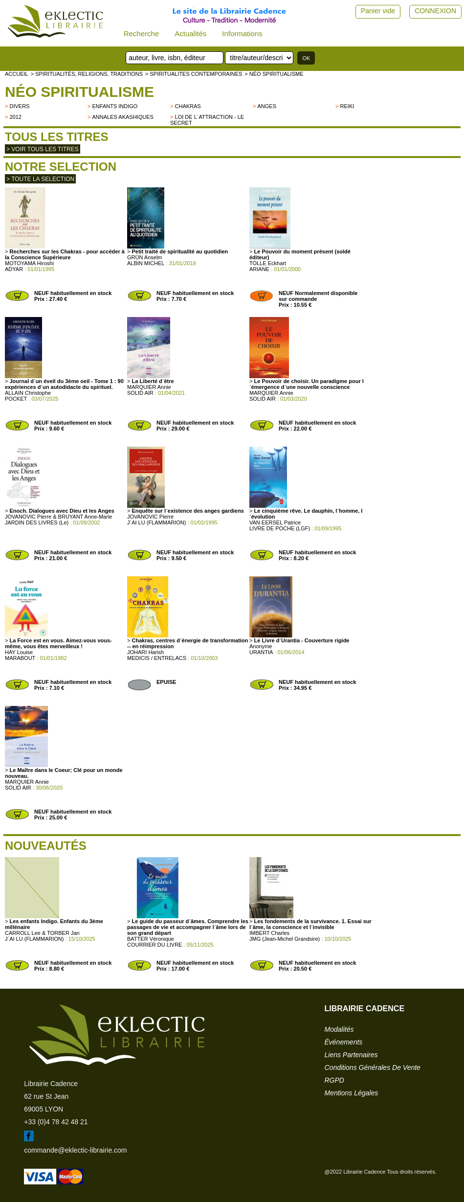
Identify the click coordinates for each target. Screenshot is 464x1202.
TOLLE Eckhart (267, 263)
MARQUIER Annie (149, 387)
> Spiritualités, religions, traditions (87, 74)
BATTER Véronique (150, 939)
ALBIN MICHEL (145, 263)
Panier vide (378, 11)
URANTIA (261, 652)
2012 (15, 117)
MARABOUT (20, 658)
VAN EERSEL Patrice (275, 522)
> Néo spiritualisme (273, 74)
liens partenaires (351, 1055)
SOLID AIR (140, 393)
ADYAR (14, 269)
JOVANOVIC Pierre (150, 517)
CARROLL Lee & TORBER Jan (42, 933)
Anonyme (260, 646)
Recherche (141, 33)
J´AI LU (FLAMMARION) (156, 522)
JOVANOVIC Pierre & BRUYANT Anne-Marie (58, 517)
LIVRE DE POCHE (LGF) (279, 528)
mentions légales (351, 1093)
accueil (16, 74)
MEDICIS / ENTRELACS (156, 658)
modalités (339, 1029)
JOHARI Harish (145, 652)
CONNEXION (435, 11)
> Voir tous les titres (42, 149)
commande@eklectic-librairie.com (75, 1150)
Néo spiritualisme (79, 92)
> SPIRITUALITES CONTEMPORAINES (193, 74)
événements (344, 1042)
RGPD (334, 1080)
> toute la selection (40, 179)
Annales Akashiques (123, 117)
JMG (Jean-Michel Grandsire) (284, 939)
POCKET (16, 399)
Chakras (188, 106)
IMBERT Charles (269, 933)
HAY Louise (19, 652)
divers (19, 106)
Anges (267, 106)
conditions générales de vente (372, 1067)
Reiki (347, 106)
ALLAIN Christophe (28, 393)
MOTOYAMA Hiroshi (29, 263)
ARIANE (259, 269)
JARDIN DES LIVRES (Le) (36, 522)
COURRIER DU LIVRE (154, 945)
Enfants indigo (115, 106)
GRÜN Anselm (144, 257)
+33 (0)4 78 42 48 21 (56, 1122)
